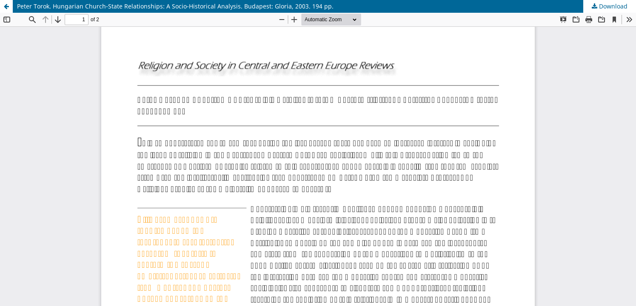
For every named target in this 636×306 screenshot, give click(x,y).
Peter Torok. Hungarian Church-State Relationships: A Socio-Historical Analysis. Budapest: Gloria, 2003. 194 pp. (175, 6)
